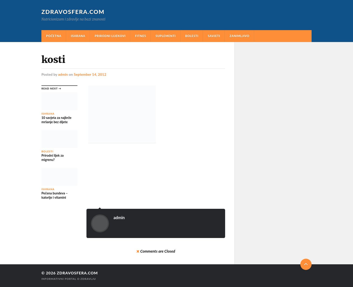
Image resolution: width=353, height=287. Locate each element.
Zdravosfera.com (72, 11)
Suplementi (166, 36)
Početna (53, 36)
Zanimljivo (239, 36)
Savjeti (214, 36)
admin (63, 74)
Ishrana (78, 36)
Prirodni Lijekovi (110, 36)
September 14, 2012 (90, 74)
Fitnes (140, 36)
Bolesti (192, 36)
